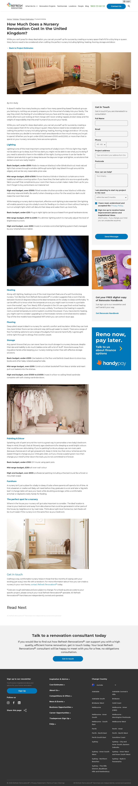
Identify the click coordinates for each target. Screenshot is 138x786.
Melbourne (96, 707)
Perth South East (99, 737)
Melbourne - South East (99, 723)
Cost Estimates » (57, 685)
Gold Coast (116, 703)
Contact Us (116, 6)
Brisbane (116, 699)
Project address (102, 151)
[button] (31, 6)
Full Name (99, 119)
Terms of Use (52, 783)
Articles (16, 19)
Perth (94, 729)
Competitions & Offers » (60, 696)
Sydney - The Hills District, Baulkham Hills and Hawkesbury (100, 768)
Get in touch (15, 574)
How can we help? (103, 172)
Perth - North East (99, 733)
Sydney (95, 742)
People (81, 6)
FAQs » (52, 724)
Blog (87, 6)
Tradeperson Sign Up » (60, 718)
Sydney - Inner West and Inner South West (121, 753)
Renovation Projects (47, 6)
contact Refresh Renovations (44, 584)
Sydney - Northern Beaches (99, 760)
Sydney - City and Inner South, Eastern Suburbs (120, 744)
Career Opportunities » (60, 713)
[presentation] (111, 228)
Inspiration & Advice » (59, 679)
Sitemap (61, 783)
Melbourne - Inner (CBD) (119, 708)
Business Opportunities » (61, 707)
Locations (72, 6)
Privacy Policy (117, 206)
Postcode (99, 161)
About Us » (54, 690)
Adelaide (95, 692)
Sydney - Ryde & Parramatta (118, 760)
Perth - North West (120, 733)
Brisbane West (98, 703)
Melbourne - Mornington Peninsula (121, 716)
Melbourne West (119, 722)
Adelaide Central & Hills (120, 693)
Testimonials (62, 6)
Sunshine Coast (118, 737)
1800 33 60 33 (97, 6)
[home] (16, 6)
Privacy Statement (38, 783)
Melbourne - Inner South (99, 716)
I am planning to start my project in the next (110, 191)
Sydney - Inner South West (100, 753)
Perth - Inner (117, 729)
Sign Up (22, 691)
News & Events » (57, 702)
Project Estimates (27, 19)
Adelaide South (98, 699)
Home (9, 19)
